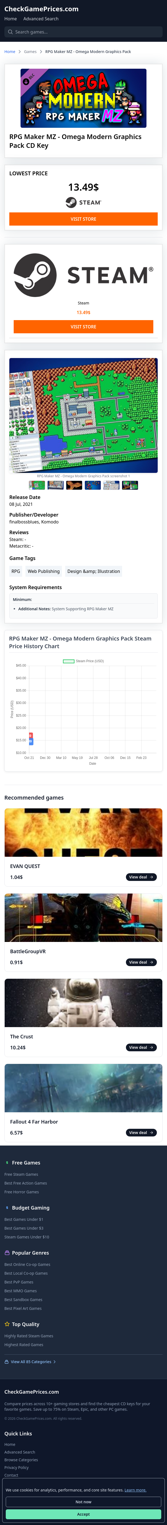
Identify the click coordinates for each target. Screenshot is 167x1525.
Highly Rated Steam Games (28, 1335)
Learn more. (135, 1490)
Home (10, 19)
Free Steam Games (21, 1174)
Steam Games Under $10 (26, 1237)
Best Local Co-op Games (26, 1273)
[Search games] (83, 31)
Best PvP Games (18, 1282)
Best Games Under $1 (24, 1219)
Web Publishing (44, 571)
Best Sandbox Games (23, 1299)
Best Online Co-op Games (27, 1264)
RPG (15, 571)
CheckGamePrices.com (41, 8)
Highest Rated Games (23, 1344)
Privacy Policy (16, 1467)
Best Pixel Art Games (23, 1308)
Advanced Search (41, 19)
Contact (11, 1475)
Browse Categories (21, 1459)
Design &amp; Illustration (93, 571)
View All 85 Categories (30, 1361)
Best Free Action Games (25, 1183)
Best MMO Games (20, 1290)
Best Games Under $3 (24, 1228)
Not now (83, 1501)
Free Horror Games (21, 1191)
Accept (83, 1514)
